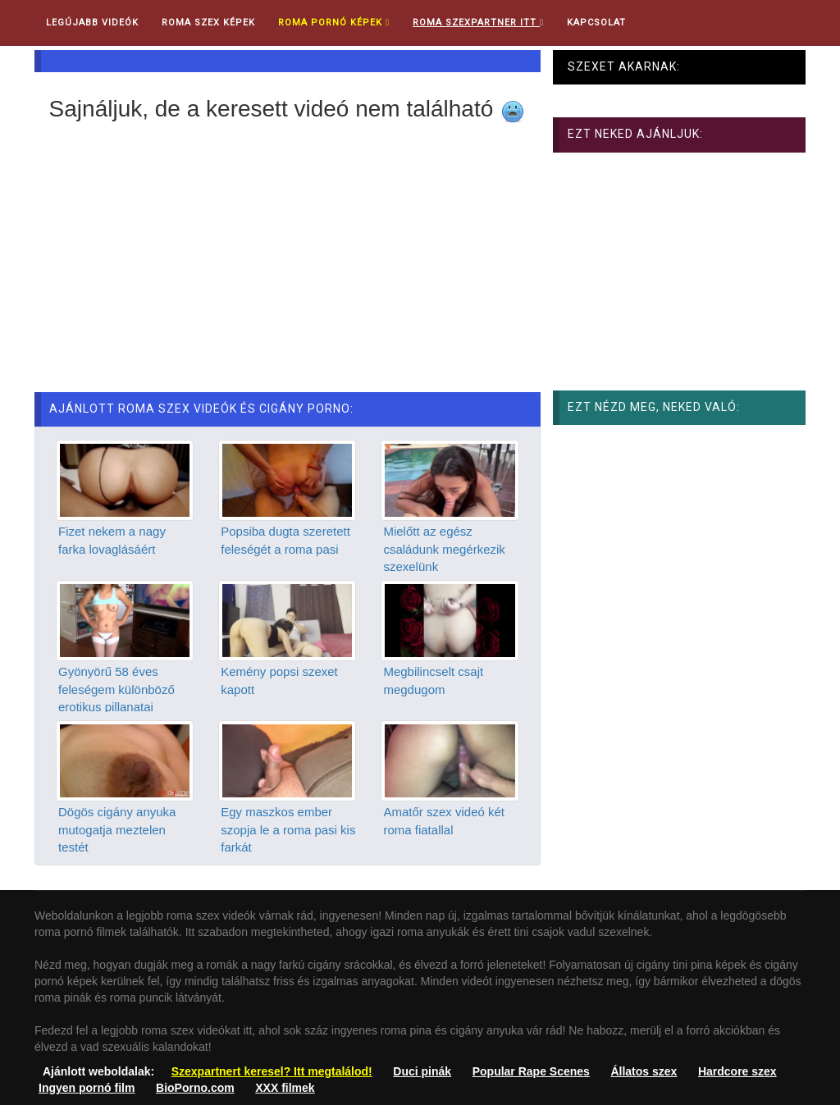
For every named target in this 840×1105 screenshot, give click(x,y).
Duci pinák (422, 1071)
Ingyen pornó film (87, 1087)
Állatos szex (643, 1071)
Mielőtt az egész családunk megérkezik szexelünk (443, 548)
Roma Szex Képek (208, 22)
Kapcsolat (596, 22)
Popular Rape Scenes (531, 1071)
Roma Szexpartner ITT (478, 22)
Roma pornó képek (334, 22)
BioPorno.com (195, 1087)
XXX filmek (284, 1087)
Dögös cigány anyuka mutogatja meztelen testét (117, 829)
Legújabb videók (92, 22)
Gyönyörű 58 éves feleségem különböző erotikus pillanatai (116, 689)
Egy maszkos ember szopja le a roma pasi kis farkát (288, 829)
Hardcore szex (737, 1071)
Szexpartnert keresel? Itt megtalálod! (271, 1071)
